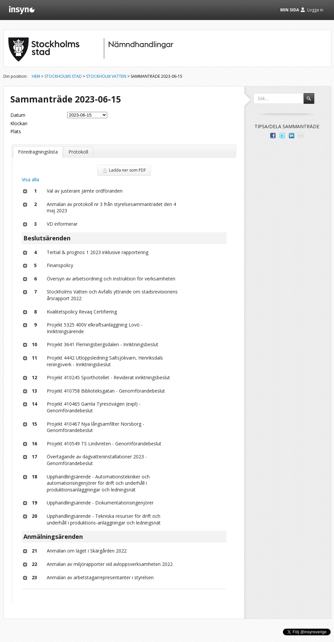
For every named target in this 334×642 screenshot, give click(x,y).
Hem (36, 76)
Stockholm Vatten (106, 76)
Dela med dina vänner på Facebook (273, 135)
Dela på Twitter (282, 135)
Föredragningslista (38, 152)
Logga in (315, 10)
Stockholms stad (63, 76)
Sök (312, 101)
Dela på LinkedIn (291, 135)
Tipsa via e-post (301, 135)
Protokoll (78, 152)
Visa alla (30, 179)
